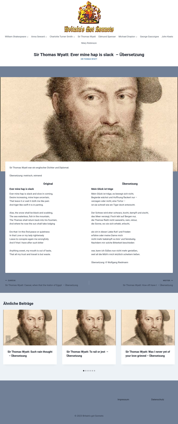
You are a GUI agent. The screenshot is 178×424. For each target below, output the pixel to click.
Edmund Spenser (107, 36)
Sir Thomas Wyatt (87, 36)
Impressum (123, 399)
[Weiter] (169, 339)
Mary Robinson (89, 43)
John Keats (167, 36)
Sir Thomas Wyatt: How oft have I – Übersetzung (132, 282)
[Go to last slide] (8, 339)
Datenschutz (157, 399)
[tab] (83, 370)
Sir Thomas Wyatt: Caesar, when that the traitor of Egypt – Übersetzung (46, 282)
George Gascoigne (149, 36)
